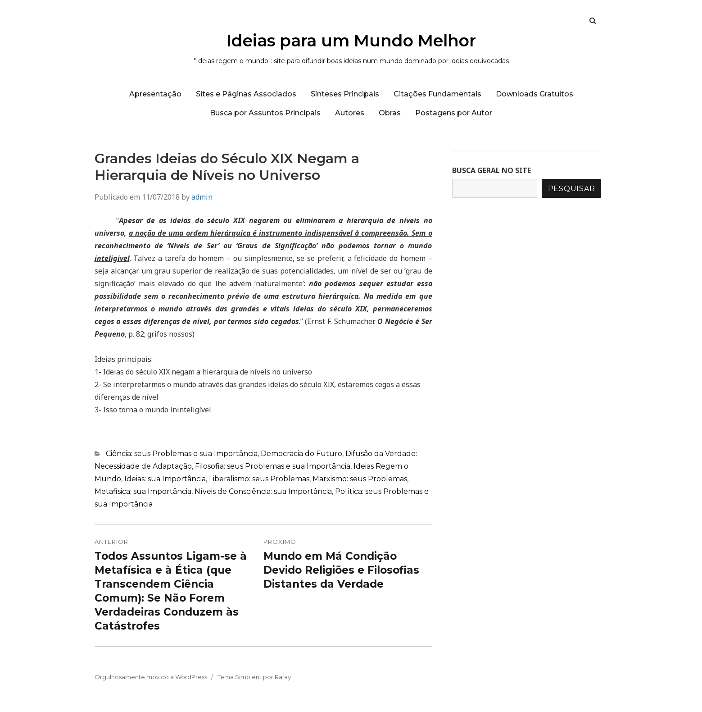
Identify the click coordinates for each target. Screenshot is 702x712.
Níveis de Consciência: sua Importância (263, 491)
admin (202, 197)
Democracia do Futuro (301, 453)
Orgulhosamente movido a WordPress (151, 676)
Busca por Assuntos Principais (265, 113)
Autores (349, 113)
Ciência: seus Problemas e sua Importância (182, 453)
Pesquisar (571, 188)
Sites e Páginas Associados (246, 94)
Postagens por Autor (453, 113)
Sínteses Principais (345, 94)
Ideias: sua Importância (165, 479)
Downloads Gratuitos (534, 94)
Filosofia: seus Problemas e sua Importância (272, 466)
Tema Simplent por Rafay (254, 676)
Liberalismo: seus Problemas (259, 479)
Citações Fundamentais (437, 94)
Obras (390, 113)
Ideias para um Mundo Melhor (351, 40)
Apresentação (155, 94)
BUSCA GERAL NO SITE (491, 170)
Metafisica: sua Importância (143, 491)
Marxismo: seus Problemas (360, 479)
